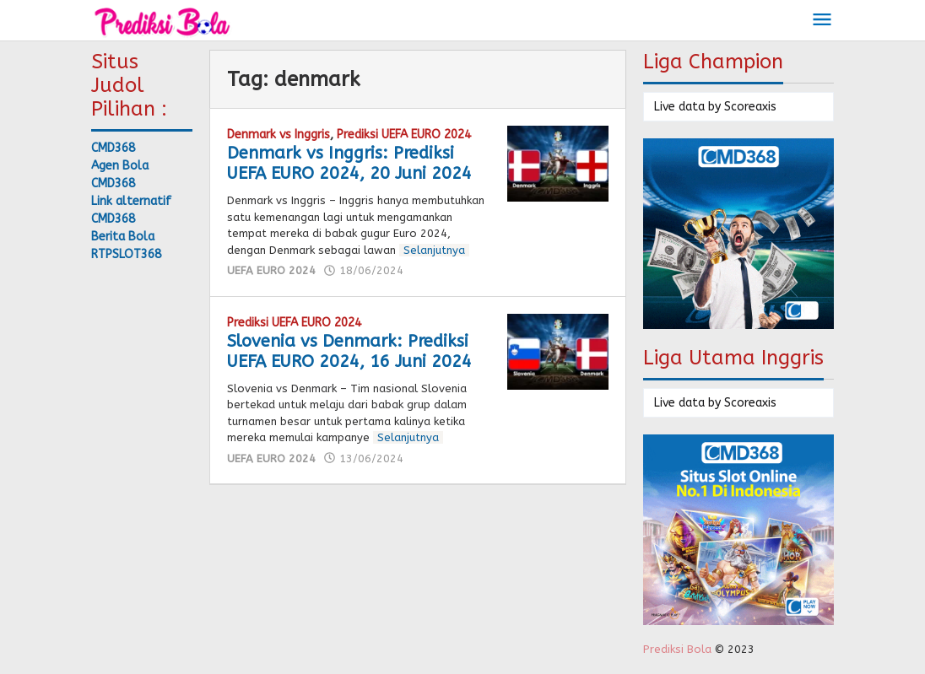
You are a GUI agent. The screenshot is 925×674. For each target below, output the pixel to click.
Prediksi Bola (677, 649)
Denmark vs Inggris (278, 134)
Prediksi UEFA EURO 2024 (404, 134)
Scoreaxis (750, 107)
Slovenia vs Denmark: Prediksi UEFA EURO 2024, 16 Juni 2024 (349, 351)
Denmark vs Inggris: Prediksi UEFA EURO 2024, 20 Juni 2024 (349, 163)
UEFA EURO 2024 (271, 270)
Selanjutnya (434, 250)
